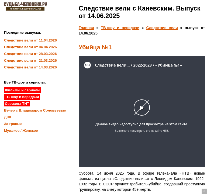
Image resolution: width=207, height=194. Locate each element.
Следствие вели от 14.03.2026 (30, 67)
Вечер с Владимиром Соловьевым (35, 110)
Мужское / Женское (21, 131)
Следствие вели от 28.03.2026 (30, 54)
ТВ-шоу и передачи (120, 28)
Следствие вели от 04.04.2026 (30, 47)
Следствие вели (162, 28)
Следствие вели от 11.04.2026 (30, 40)
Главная (86, 28)
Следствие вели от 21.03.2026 (30, 60)
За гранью (13, 124)
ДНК (7, 117)
